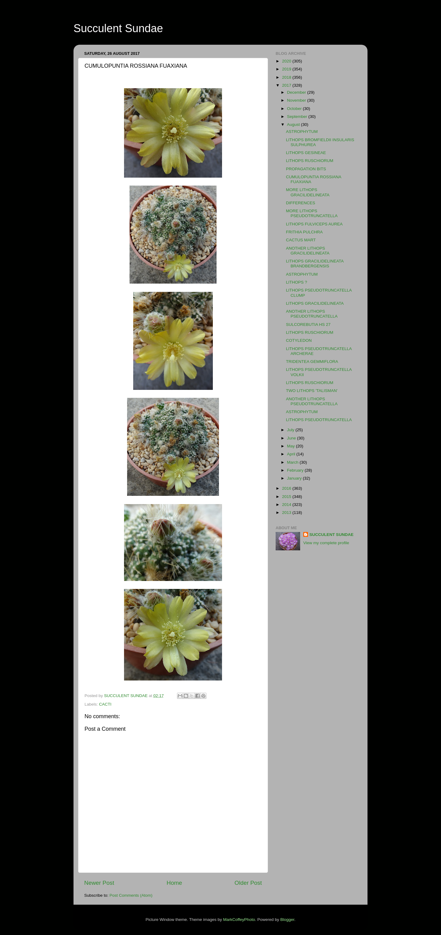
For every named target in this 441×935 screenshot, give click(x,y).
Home (174, 883)
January (295, 478)
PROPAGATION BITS (306, 169)
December (297, 92)
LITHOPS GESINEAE (306, 152)
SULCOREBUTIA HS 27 (308, 324)
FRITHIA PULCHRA (304, 232)
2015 (287, 496)
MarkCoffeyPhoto (239, 919)
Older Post (248, 883)
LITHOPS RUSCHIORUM (310, 160)
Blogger (287, 919)
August (294, 124)
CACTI (105, 704)
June (292, 438)
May (291, 446)
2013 (287, 512)
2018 (287, 77)
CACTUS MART (301, 240)
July (291, 430)
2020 (287, 61)
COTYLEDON (299, 340)
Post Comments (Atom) (131, 895)
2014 (287, 504)
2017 (287, 85)
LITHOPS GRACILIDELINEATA (315, 303)
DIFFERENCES (300, 203)
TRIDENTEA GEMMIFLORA (312, 361)
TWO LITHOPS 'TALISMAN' (311, 390)
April (291, 454)
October (295, 108)
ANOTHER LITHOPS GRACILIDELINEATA (308, 250)
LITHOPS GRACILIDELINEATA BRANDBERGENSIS (315, 263)
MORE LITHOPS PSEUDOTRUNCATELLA (312, 213)
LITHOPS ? (296, 282)
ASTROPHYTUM (302, 131)
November (297, 100)
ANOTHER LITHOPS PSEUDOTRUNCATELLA (312, 314)
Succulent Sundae (118, 28)
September (297, 116)
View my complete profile (326, 543)
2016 (287, 488)
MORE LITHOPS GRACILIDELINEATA (308, 192)
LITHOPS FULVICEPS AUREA (314, 224)
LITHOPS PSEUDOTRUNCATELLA (319, 419)
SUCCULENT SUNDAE (331, 534)
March (293, 462)
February (296, 470)
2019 (287, 69)
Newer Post (99, 883)
